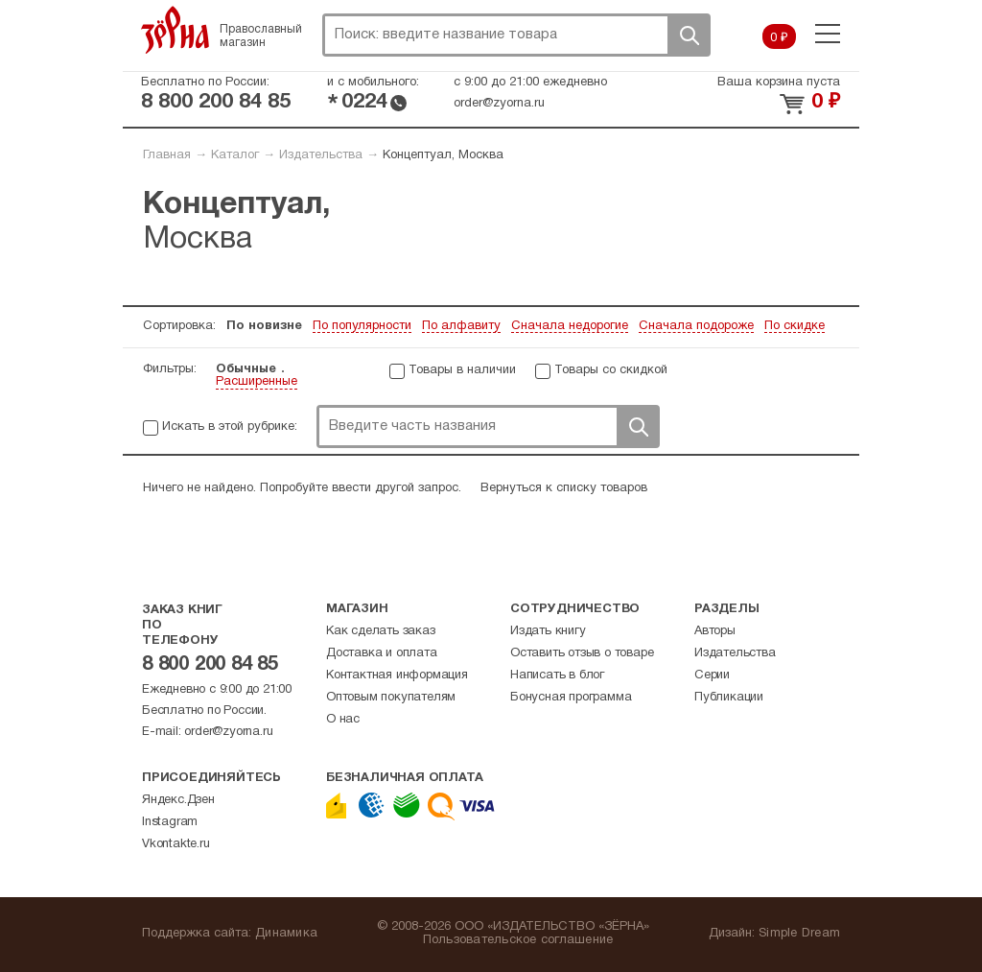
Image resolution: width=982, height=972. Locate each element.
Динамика (286, 933)
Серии (712, 675)
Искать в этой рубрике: (229, 427)
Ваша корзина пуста (778, 82)
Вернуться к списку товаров (563, 488)
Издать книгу (548, 631)
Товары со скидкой (610, 370)
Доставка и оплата (381, 653)
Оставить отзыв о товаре (581, 653)
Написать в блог (557, 675)
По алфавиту (461, 326)
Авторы (715, 631)
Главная (167, 155)
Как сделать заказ (380, 631)
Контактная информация (397, 675)
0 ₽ (779, 38)
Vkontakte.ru (176, 844)
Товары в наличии (462, 370)
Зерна (175, 30)
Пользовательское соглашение (518, 940)
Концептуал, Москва (443, 155)
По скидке (794, 326)
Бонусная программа (570, 697)
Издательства (320, 155)
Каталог (235, 155)
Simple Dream (799, 933)
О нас (343, 719)
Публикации (728, 697)
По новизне (264, 326)
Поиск (688, 35)
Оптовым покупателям (391, 697)
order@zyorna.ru (499, 103)
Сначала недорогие (569, 326)
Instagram (170, 822)
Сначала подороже (696, 326)
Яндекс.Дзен (178, 800)
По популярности (362, 326)
